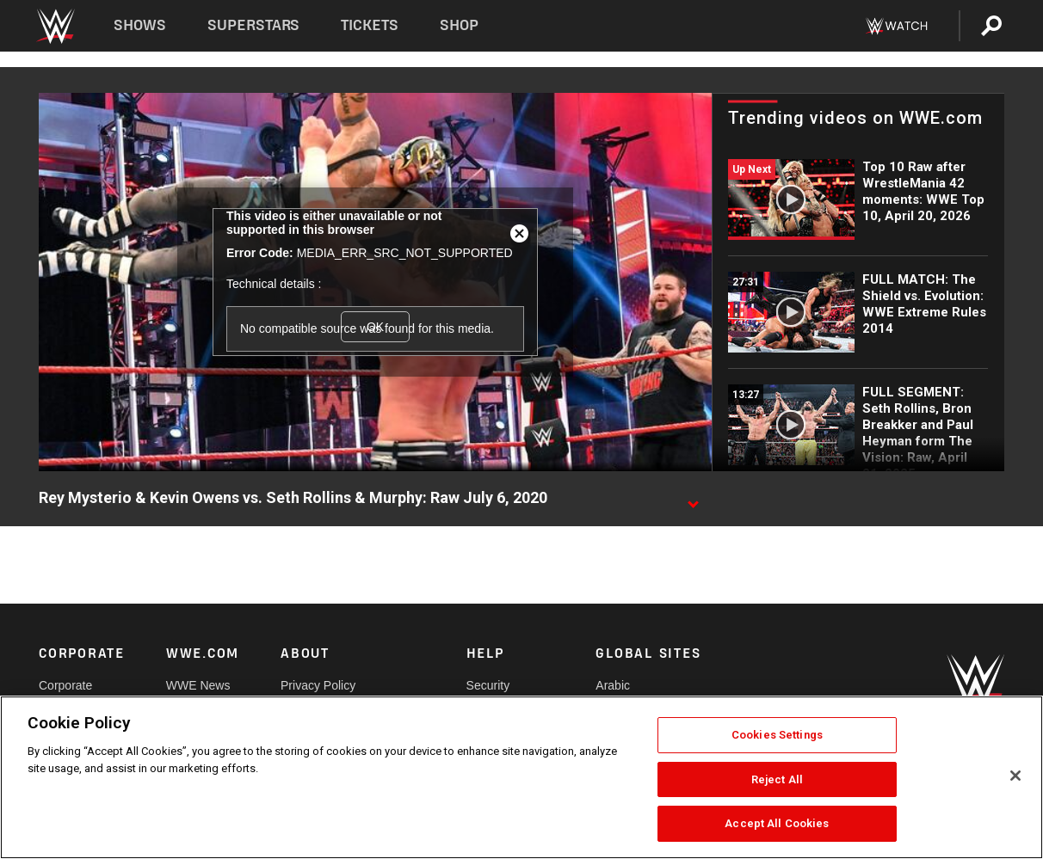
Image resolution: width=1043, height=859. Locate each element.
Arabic (613, 685)
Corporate (65, 685)
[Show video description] (693, 499)
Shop (459, 25)
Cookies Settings (777, 734)
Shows (140, 25)
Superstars (253, 25)
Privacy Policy (318, 685)
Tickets (369, 25)
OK (375, 327)
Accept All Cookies (777, 823)
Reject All (777, 779)
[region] (521, 777)
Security (488, 685)
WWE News (198, 685)
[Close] (1015, 776)
